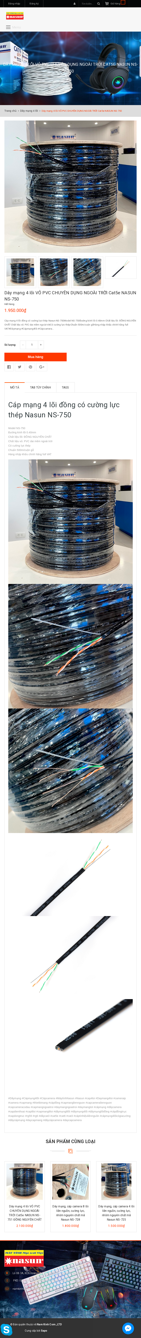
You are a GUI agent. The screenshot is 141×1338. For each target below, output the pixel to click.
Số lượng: (10, 344)
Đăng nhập (14, 3)
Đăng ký (34, 3)
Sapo (44, 1330)
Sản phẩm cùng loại (70, 1141)
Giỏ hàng (118, 3)
